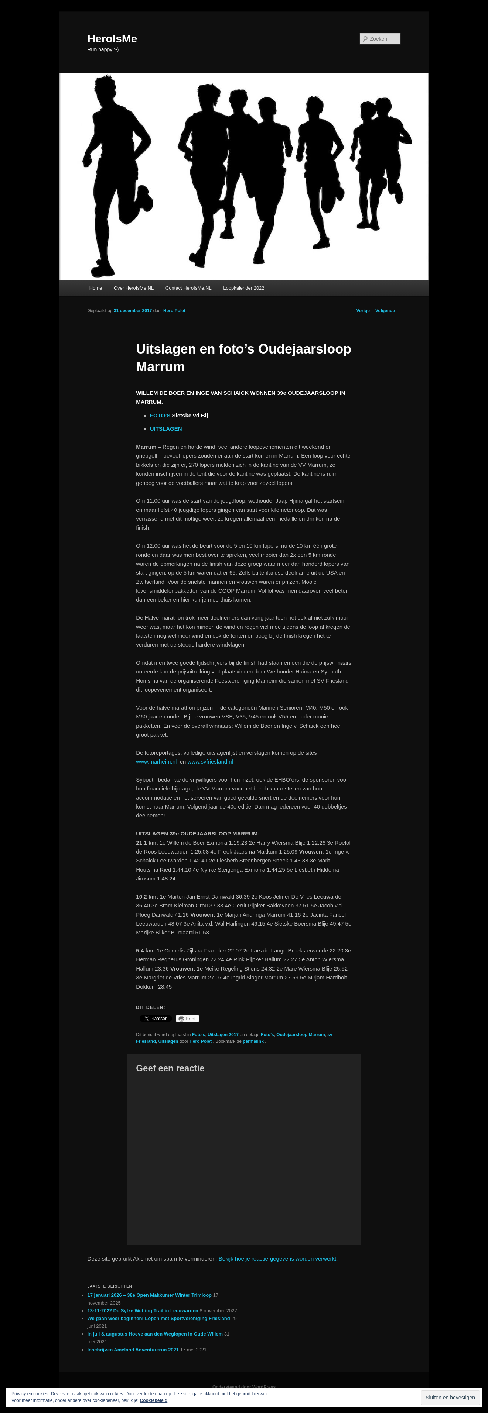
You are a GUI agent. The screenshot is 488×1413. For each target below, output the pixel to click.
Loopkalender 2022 (243, 288)
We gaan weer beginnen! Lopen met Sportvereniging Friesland (159, 1318)
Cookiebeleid (154, 1400)
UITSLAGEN (166, 428)
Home (95, 288)
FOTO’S (160, 415)
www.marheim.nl (158, 761)
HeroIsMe (112, 38)
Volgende (387, 310)
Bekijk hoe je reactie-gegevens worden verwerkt (278, 1258)
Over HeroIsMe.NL (134, 288)
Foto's (198, 1034)
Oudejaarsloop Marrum (300, 1034)
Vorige (360, 310)
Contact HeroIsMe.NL (188, 288)
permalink (254, 1041)
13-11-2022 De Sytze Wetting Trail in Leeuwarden (143, 1310)
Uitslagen (168, 1041)
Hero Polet (174, 310)
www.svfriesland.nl (210, 761)
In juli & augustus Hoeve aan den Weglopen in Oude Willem (155, 1334)
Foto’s (267, 1034)
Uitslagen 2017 (223, 1034)
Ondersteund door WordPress (244, 1387)
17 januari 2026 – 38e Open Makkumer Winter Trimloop (150, 1295)
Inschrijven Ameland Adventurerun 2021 (133, 1349)
